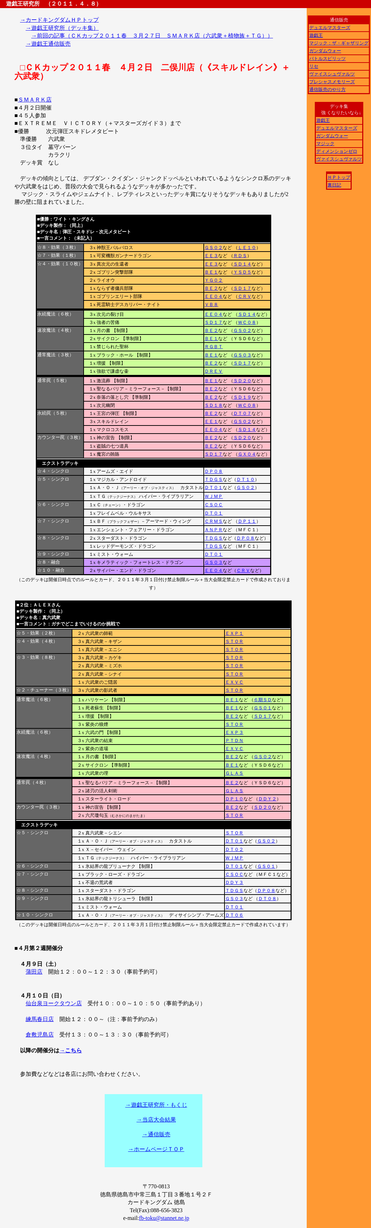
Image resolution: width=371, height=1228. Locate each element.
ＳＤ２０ (242, 380)
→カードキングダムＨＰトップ (59, 20)
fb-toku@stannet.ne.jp (164, 1218)
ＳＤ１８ (213, 405)
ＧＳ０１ (263, 707)
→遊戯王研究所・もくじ (156, 1105)
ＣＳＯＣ (213, 504)
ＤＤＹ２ (267, 798)
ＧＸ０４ (247, 454)
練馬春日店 (40, 1019)
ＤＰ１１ (247, 521)
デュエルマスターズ (329, 27)
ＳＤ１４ (242, 264)
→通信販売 (156, 1134)
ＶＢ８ (211, 304)
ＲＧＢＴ (213, 346)
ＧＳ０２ (213, 247)
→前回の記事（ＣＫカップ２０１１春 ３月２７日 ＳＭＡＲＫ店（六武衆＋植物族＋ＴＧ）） (152, 36)
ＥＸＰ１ (234, 633)
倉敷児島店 (40, 1035)
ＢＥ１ (211, 272)
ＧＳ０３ (242, 355)
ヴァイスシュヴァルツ (332, 74)
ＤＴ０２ (234, 849)
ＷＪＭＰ (213, 496)
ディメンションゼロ (336, 151)
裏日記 (334, 185)
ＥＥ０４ (213, 296)
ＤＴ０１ (213, 487)
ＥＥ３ (211, 255)
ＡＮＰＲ (213, 529)
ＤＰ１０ (234, 798)
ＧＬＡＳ (234, 773)
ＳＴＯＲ (234, 641)
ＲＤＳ (240, 255)
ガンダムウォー (325, 50)
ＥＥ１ (211, 421)
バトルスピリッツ (327, 58)
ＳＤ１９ (242, 397)
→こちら (70, 1050)
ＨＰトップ (338, 177)
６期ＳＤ (263, 699)
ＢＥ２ (211, 288)
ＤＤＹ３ (234, 882)
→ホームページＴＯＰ (156, 1149)
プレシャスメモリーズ (332, 81)
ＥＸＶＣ (234, 682)
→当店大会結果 (156, 1120)
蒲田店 (34, 972)
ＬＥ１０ (247, 247)
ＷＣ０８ (247, 322)
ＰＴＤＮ (234, 740)
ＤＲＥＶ (213, 371)
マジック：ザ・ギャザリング (339, 43)
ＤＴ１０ (245, 479)
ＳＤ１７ (242, 288)
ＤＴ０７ (242, 413)
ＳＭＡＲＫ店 (35, 100)
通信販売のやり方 (327, 89)
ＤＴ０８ (267, 898)
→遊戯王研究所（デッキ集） (62, 28)
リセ (313, 66)
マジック (325, 143)
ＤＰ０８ (213, 471)
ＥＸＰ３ (234, 732)
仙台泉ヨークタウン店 (54, 1003)
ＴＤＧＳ (213, 479)
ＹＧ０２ (213, 280)
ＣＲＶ (245, 296)
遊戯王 (316, 35)
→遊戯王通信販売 (48, 44)
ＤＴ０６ (234, 915)
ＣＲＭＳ (213, 521)
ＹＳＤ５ (242, 272)
